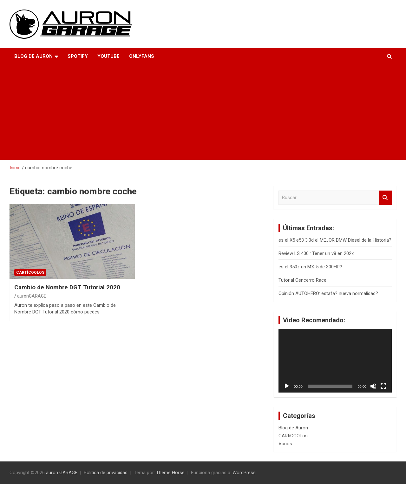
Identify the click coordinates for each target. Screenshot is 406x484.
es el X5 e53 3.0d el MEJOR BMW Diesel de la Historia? (334, 240)
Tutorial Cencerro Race (302, 280)
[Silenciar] (373, 386)
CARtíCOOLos (30, 272)
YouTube (108, 56)
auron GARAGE (61, 472)
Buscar (385, 198)
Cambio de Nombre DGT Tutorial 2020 (67, 287)
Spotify (78, 56)
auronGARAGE (31, 296)
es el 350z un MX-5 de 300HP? (310, 267)
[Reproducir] (287, 386)
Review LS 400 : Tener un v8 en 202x (316, 253)
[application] (335, 361)
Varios (285, 444)
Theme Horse (170, 472)
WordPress (244, 472)
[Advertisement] (194, 112)
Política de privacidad (106, 472)
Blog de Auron (33, 56)
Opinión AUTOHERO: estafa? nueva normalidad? (328, 293)
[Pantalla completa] (383, 386)
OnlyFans (141, 56)
